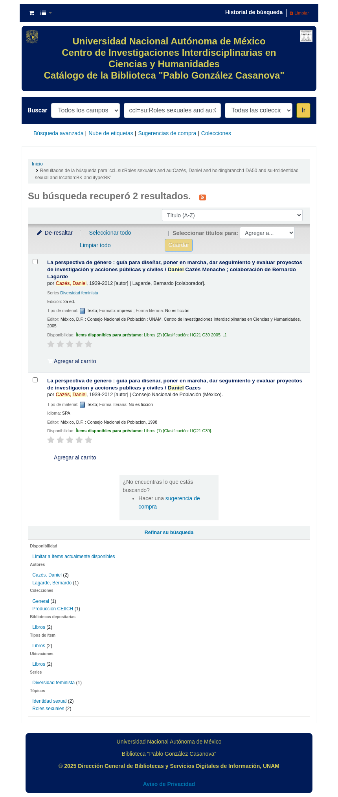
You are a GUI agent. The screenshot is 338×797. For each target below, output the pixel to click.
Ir (303, 110)
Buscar (37, 110)
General (41, 601)
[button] (31, 13)
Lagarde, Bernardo (52, 583)
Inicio (37, 164)
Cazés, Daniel (47, 575)
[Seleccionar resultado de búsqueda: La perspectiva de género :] (35, 261)
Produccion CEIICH (53, 609)
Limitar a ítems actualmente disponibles (73, 556)
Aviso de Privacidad (169, 784)
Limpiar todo (95, 245)
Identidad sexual (49, 701)
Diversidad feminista (53, 682)
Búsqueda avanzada (58, 133)
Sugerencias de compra (167, 133)
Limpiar (299, 13)
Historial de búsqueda (254, 12)
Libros (38, 627)
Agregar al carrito (72, 361)
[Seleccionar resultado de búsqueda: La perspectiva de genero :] (35, 379)
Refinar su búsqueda (169, 532)
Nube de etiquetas (110, 133)
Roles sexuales (48, 708)
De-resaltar (54, 233)
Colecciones (216, 133)
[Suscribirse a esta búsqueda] (202, 196)
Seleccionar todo (110, 233)
